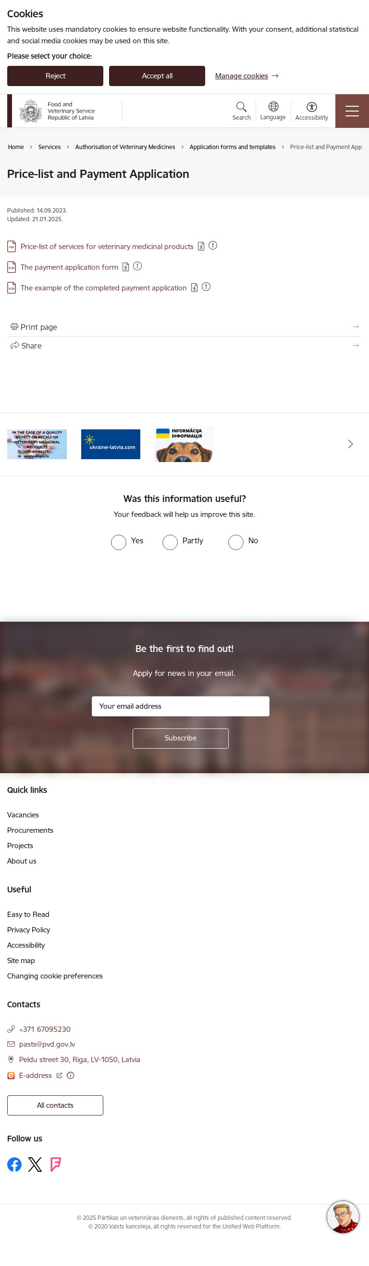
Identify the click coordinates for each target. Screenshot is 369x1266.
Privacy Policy (28, 929)
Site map (21, 960)
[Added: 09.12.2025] (206, 286)
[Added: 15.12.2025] (213, 245)
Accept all (157, 75)
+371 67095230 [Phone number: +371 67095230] (45, 1029)
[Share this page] (184, 346)
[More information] (70, 1075)
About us (22, 860)
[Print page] (184, 327)
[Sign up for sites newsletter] (181, 738)
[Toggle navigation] (352, 111)
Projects (20, 845)
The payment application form (69, 267)
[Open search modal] (242, 112)
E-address (36, 1075)
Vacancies (23, 814)
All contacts (55, 1105)
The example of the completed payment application (104, 287)
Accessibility (26, 945)
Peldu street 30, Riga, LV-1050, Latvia (79, 1059)
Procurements (30, 830)
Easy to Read (28, 914)
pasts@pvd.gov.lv (47, 1044)
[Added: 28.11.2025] (137, 266)
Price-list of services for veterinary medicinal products (107, 246)
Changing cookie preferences (55, 975)
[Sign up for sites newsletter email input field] (181, 706)
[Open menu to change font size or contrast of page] (312, 112)
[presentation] (80, 586)
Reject (55, 75)
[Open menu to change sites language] (273, 112)
